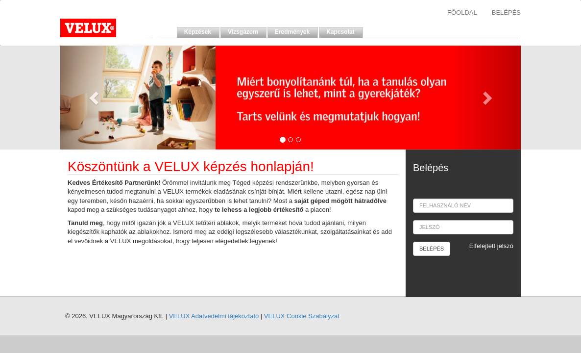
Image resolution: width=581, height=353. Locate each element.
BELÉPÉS (506, 12)
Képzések (197, 31)
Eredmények (292, 31)
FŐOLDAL (462, 12)
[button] (94, 98)
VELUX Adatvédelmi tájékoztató (214, 316)
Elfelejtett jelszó (491, 246)
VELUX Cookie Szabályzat (301, 316)
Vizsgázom (243, 31)
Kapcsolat (340, 31)
